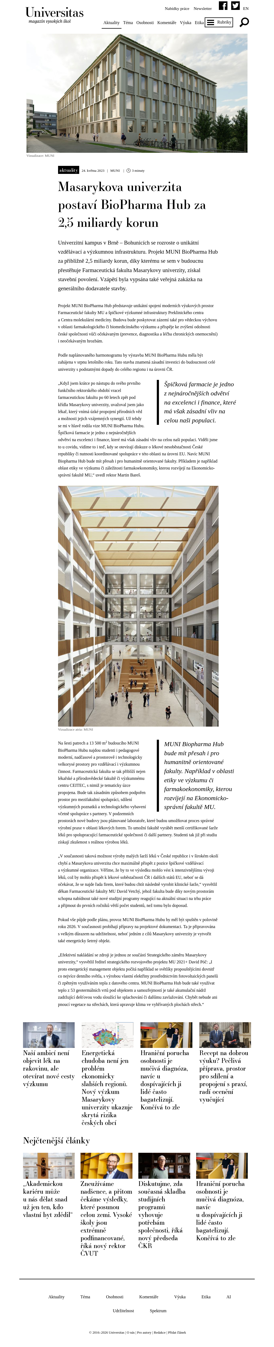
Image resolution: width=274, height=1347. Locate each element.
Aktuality (113, 22)
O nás (131, 1329)
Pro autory (144, 1329)
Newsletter (200, 8)
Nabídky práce (174, 8)
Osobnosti (147, 22)
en (244, 8)
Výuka (187, 22)
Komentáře (168, 22)
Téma (130, 22)
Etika (201, 22)
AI (228, 1294)
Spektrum (158, 1308)
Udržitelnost (123, 1308)
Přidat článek (177, 1329)
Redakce (160, 1329)
